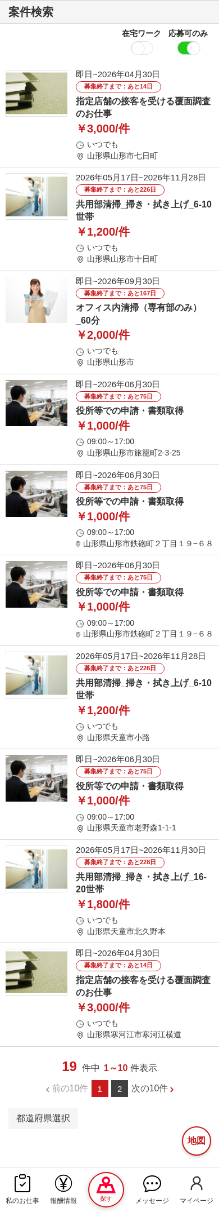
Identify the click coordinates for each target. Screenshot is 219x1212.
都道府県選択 (43, 1118)
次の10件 (149, 1088)
